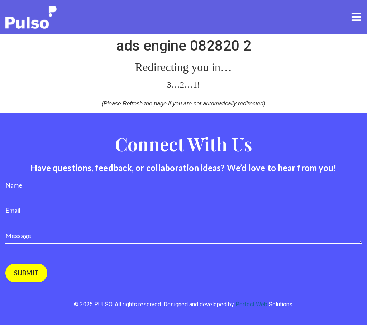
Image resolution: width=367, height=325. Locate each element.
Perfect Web (263, 304)
